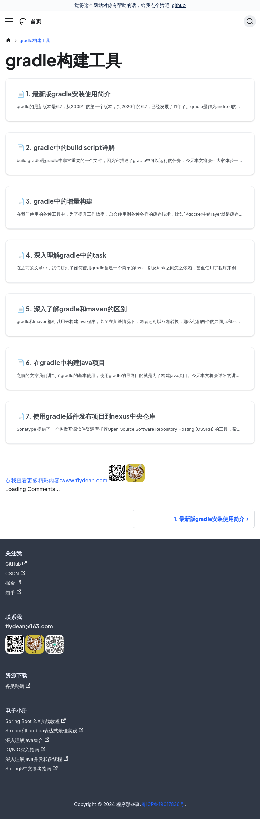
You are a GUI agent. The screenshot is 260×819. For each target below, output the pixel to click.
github (179, 5)
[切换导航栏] (9, 21)
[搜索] (250, 21)
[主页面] (8, 40)
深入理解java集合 (27, 740)
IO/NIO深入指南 (25, 749)
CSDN (15, 573)
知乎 (13, 592)
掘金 (13, 583)
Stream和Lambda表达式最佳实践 (44, 730)
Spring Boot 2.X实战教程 (35, 721)
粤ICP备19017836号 (163, 804)
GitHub (16, 564)
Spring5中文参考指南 (31, 768)
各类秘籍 (17, 686)
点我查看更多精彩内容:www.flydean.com (56, 480)
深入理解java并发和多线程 (36, 759)
